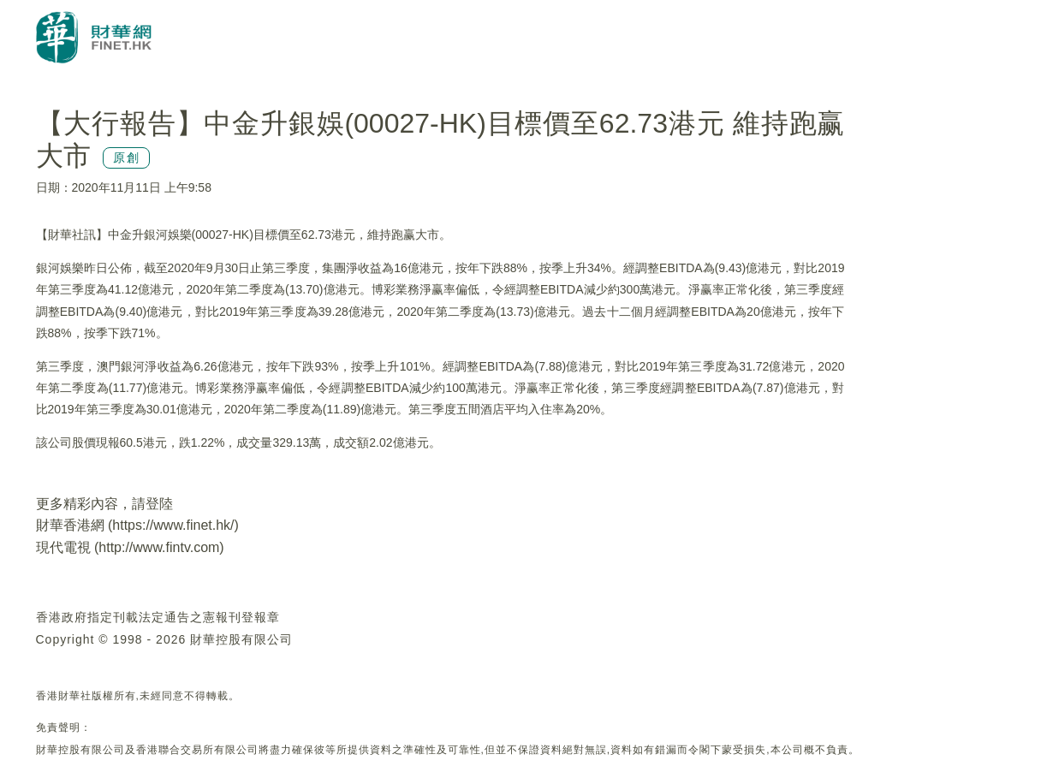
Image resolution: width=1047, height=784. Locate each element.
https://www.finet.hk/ (173, 525)
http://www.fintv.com (158, 547)
